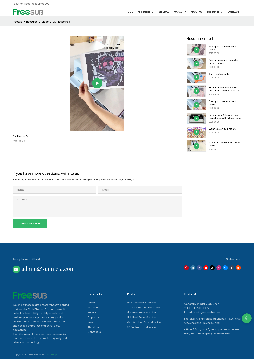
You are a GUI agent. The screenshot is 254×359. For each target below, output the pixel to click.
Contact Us (95, 332)
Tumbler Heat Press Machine (144, 307)
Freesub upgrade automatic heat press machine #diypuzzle (224, 89)
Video (45, 21)
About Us (93, 327)
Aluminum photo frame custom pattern (224, 144)
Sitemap (51, 354)
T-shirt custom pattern (220, 74)
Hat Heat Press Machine (141, 317)
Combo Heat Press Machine (144, 322)
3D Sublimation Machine (141, 327)
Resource (32, 21)
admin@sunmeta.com (206, 312)
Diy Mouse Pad (61, 21)
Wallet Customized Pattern (222, 129)
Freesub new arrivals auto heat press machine (224, 61)
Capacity (93, 317)
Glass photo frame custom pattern (222, 103)
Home (91, 302)
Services (93, 312)
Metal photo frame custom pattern (222, 48)
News (91, 322)
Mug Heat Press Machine (142, 302)
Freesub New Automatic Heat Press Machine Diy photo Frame (225, 116)
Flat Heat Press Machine (141, 312)
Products (93, 307)
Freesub (17, 21)
